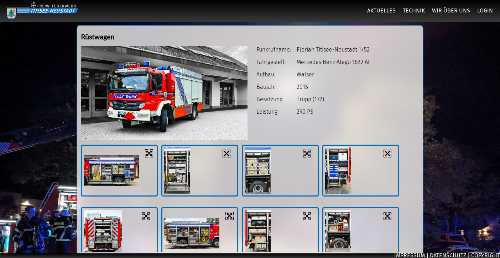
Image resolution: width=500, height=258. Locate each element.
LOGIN (485, 10)
